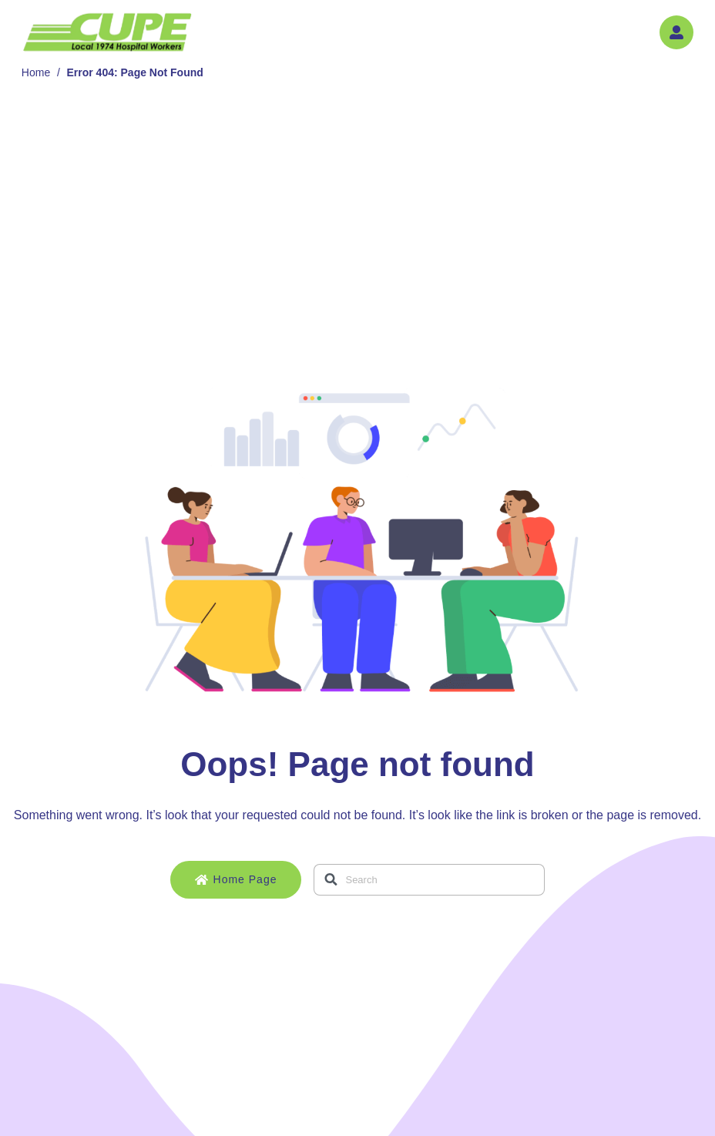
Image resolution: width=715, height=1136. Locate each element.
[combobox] (429, 880)
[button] (676, 32)
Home (36, 72)
